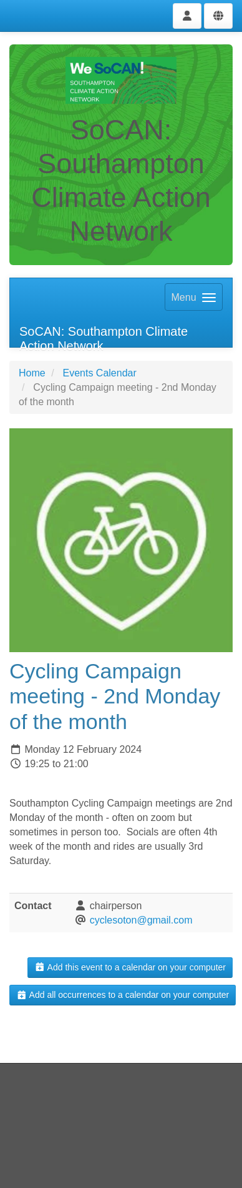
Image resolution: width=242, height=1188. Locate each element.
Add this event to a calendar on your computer (130, 967)
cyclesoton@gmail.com (141, 920)
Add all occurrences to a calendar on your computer (122, 995)
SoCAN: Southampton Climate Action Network (103, 336)
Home (32, 373)
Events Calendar (99, 373)
